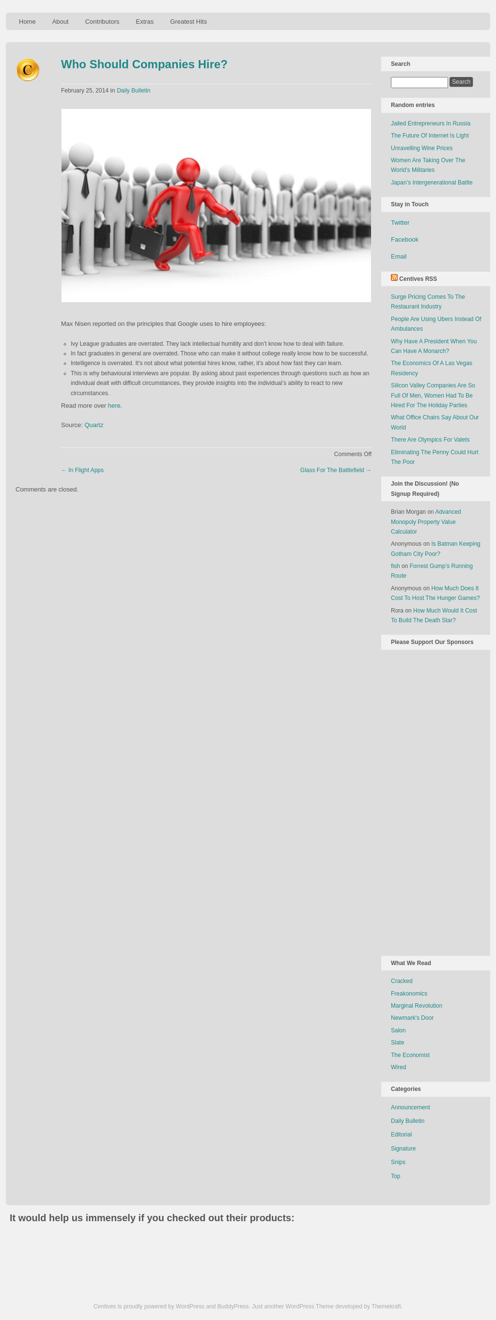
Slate (397, 1042)
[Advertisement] (429, 801)
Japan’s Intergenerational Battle (432, 182)
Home (27, 21)
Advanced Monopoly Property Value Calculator (426, 521)
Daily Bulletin (133, 90)
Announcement (410, 1107)
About (60, 21)
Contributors (102, 21)
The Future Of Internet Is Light (430, 135)
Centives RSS (418, 279)
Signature (403, 1148)
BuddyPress (233, 1306)
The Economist (410, 1055)
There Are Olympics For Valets (430, 439)
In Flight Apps (82, 470)
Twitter (400, 222)
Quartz (93, 425)
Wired (398, 1067)
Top (395, 1176)
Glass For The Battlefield (336, 470)
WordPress (190, 1306)
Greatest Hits (188, 21)
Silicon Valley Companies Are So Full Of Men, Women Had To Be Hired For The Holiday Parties (433, 395)
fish (395, 566)
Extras (145, 21)
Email (399, 256)
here (114, 405)
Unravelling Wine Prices (421, 148)
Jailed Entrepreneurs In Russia (430, 123)
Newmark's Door (412, 1017)
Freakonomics (409, 993)
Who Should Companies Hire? (144, 64)
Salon (398, 1030)
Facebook (404, 239)
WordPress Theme (310, 1306)
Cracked (402, 981)
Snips (398, 1162)
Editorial (401, 1134)
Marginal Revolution (416, 1005)
